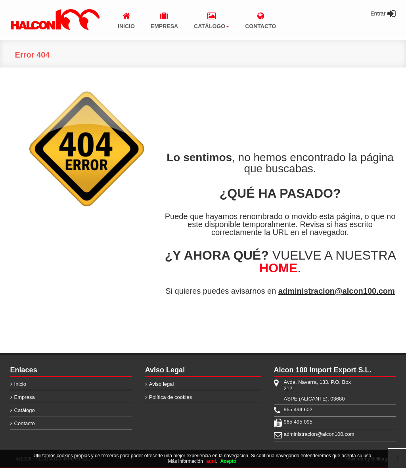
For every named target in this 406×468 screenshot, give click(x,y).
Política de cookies (170, 397)
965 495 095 (298, 422)
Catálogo (24, 410)
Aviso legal (161, 384)
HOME (278, 268)
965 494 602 (298, 409)
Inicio (20, 384)
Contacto (24, 423)
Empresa (24, 397)
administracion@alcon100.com (336, 291)
